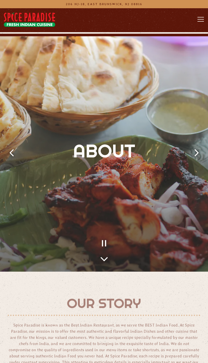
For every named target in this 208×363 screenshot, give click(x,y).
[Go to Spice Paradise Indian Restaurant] (104, 4)
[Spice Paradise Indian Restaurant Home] (29, 19)
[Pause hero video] (104, 233)
